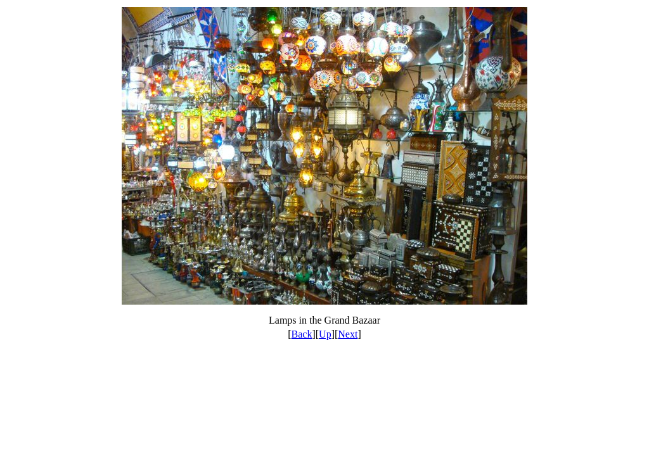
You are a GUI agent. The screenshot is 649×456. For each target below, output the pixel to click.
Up (325, 334)
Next (347, 334)
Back (302, 334)
